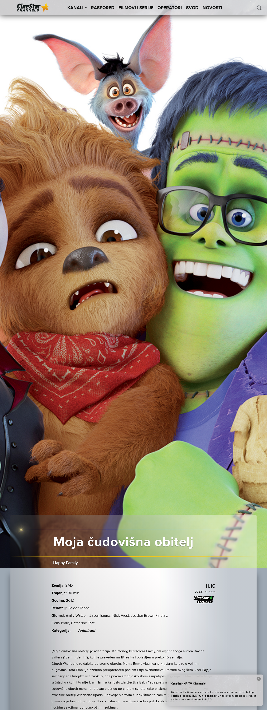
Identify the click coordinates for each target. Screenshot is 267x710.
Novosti (212, 8)
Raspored (102, 8)
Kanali (77, 8)
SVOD (192, 8)
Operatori (169, 8)
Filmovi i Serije (135, 8)
